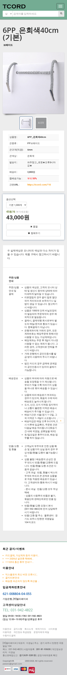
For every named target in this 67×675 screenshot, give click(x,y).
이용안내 (7, 629)
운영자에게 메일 (41, 632)
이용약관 (7, 632)
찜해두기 (34, 233)
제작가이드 (40, 629)
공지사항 (18, 629)
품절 (34, 226)
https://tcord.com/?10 (39, 184)
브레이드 (8, 45)
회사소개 (28, 629)
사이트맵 (52, 629)
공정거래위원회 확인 (47, 655)
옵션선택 (11, 199)
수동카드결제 (9, 635)
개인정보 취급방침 (22, 632)
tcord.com (19, 661)
